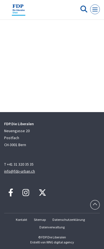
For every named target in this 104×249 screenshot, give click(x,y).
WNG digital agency (60, 242)
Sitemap (40, 219)
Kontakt (21, 219)
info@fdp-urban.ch (19, 171)
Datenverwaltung (52, 227)
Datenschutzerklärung (68, 219)
